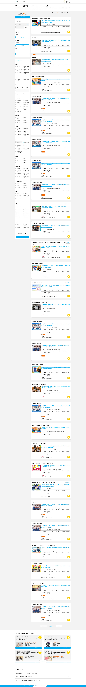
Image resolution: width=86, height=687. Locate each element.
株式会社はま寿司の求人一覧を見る (46, 133)
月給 (27, 87)
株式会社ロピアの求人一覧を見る (46, 476)
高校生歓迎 (26, 100)
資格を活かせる (26, 228)
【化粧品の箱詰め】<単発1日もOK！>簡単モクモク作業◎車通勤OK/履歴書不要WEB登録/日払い (55, 485)
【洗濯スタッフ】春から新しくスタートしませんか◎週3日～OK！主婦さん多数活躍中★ (55, 41)
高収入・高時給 (19, 94)
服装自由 (18, 185)
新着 (62, 12)
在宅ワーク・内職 (26, 132)
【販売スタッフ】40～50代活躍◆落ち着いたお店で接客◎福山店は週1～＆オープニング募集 (55, 286)
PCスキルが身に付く (19, 199)
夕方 (25, 160)
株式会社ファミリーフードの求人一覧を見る (48, 217)
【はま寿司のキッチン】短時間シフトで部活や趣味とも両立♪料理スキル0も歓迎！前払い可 (55, 99)
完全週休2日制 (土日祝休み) (19, 152)
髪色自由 (18, 183)
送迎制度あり (26, 209)
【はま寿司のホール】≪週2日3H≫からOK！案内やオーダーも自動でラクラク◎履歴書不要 (55, 120)
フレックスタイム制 (26, 149)
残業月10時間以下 (26, 135)
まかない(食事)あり (19, 207)
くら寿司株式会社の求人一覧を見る (46, 277)
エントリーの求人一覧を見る (45, 496)
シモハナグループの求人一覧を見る (46, 90)
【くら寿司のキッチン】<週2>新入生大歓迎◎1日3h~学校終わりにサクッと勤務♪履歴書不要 (55, 368)
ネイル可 (18, 187)
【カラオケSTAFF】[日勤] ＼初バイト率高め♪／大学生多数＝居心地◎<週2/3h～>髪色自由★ (55, 387)
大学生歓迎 (18, 102)
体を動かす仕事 (19, 132)
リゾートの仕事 (19, 135)
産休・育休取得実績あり (26, 218)
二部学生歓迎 (26, 102)
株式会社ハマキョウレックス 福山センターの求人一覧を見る (50, 32)
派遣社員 (25, 120)
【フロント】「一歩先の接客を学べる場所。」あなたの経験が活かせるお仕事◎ (55, 586)
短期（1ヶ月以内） (19, 70)
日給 (22, 87)
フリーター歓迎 (19, 109)
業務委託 (25, 122)
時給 (18, 87)
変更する (22, 37)
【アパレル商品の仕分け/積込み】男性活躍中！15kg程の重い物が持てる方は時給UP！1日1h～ (55, 21)
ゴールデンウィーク (19, 80)
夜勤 (25, 162)
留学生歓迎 (26, 106)
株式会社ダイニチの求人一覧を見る (46, 51)
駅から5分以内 (19, 193)
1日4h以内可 (26, 128)
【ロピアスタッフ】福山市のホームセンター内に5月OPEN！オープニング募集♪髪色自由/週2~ (55, 466)
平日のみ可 (26, 145)
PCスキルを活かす (26, 225)
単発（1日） (19, 66)
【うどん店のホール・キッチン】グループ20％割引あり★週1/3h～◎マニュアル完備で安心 (55, 226)
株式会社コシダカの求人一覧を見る (46, 457)
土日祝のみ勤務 (19, 146)
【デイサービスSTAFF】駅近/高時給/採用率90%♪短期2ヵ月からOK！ (55, 548)
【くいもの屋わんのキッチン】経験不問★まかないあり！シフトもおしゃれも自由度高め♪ (55, 566)
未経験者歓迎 (19, 100)
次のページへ (59, 626)
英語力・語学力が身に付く (26, 196)
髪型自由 (25, 183)
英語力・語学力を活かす (19, 225)
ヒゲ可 (25, 187)
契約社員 (18, 120)
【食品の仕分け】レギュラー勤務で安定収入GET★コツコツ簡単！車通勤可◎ (55, 80)
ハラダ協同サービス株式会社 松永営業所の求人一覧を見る (50, 257)
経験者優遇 (18, 227)
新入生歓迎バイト (26, 80)
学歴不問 (18, 104)
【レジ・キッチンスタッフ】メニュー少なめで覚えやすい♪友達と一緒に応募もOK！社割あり (55, 207)
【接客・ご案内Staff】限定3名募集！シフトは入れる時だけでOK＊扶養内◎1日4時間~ (55, 247)
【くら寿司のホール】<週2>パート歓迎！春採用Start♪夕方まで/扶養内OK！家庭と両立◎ (55, 266)
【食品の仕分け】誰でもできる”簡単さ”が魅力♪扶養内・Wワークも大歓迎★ (55, 428)
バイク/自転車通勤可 (19, 196)
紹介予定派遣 (19, 122)
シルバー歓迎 (19, 106)
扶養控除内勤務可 (19, 129)
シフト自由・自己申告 (19, 149)
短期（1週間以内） (26, 67)
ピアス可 (25, 185)
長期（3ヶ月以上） (19, 73)
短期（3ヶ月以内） (26, 70)
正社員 (25, 117)
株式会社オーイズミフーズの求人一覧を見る (48, 577)
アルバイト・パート (19, 118)
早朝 (17, 158)
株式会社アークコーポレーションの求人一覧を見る (49, 296)
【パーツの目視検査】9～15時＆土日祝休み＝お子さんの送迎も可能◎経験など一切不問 (55, 60)
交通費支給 (18, 209)
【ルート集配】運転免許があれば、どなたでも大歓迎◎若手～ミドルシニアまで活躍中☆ (55, 305)
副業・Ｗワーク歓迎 (26, 109)
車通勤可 (25, 193)
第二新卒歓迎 (19, 111)
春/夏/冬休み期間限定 (26, 73)
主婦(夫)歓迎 (26, 104)
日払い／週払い (26, 94)
